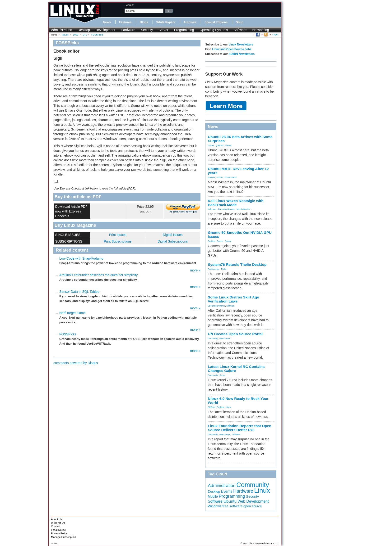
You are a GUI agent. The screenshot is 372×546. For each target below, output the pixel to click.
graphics (219, 145)
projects (211, 177)
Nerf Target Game (72, 313)
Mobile (213, 496)
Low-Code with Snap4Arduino (81, 258)
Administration (61, 30)
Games (211, 145)
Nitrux (228, 407)
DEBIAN (211, 407)
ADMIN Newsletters (241, 54)
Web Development (253, 501)
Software (239, 30)
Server (163, 30)
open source (224, 338)
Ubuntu (228, 145)
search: (129, 5)
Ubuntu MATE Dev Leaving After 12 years (238, 171)
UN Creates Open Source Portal (235, 334)
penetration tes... (244, 209)
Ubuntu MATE (230, 177)
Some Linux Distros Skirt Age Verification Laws (233, 299)
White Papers (165, 22)
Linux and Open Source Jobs (231, 49)
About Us (56, 519)
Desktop (84, 30)
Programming (184, 30)
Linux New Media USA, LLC (263, 543)
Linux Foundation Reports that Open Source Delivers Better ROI (239, 428)
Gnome (228, 241)
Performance (213, 269)
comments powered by (75, 363)
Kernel (222, 375)
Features (125, 22)
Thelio (223, 269)
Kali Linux (212, 209)
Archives (190, 22)
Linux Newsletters (241, 44)
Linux (262, 490)
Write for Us (58, 522)
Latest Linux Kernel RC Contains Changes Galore (236, 369)
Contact (55, 526)
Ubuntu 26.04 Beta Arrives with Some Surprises (240, 139)
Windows (215, 506)
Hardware (128, 30)
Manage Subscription (63, 537)
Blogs (144, 22)
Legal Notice (58, 529)
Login (275, 34)
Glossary (55, 543)
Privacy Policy (59, 533)
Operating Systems (214, 30)
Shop (239, 22)
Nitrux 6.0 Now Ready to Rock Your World (238, 401)
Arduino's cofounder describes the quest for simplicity (98, 275)
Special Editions (216, 22)
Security (147, 30)
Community (213, 338)
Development (105, 30)
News (107, 22)
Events (226, 491)
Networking (260, 30)
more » (195, 270)
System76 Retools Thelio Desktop (237, 264)
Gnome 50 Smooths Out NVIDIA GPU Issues (240, 234)
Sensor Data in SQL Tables (79, 291)
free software (233, 506)
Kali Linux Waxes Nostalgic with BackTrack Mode (236, 203)
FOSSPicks (67, 334)
